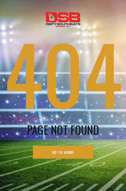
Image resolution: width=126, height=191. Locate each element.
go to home (63, 152)
